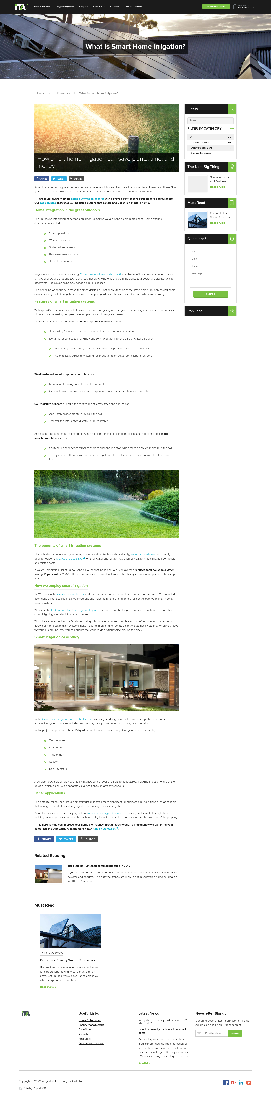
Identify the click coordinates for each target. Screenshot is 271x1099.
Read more (87, 881)
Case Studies (99, 7)
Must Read (196, 203)
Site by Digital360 (35, 1088)
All (210, 136)
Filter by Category (204, 129)
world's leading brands (70, 594)
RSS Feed (195, 311)
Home (41, 93)
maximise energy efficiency (104, 813)
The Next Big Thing (203, 167)
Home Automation (42, 7)
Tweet (60, 178)
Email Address (211, 1033)
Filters (192, 109)
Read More (145, 1063)
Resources (114, 7)
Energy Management (65, 7)
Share (43, 178)
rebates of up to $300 (69, 558)
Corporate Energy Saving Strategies (67, 960)
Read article (217, 186)
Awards (83, 1034)
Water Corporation (142, 554)
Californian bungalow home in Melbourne (67, 719)
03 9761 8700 (246, 7)
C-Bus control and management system (75, 610)
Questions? (196, 239)
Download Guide (214, 6)
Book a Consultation (133, 7)
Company (83, 7)
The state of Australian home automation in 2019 (100, 866)
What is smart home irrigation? (98, 93)
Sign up (235, 1033)
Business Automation (210, 153)
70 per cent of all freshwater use (98, 274)
